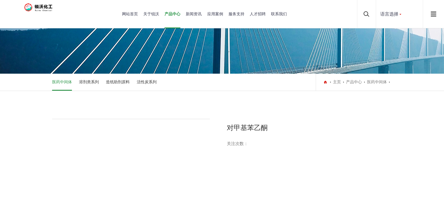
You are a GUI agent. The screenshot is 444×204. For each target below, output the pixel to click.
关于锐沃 (151, 14)
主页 (337, 82)
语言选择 (389, 14)
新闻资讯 (194, 14)
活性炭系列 (147, 82)
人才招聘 (258, 14)
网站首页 (130, 14)
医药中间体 (62, 82)
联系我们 (279, 14)
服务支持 (236, 14)
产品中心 (172, 14)
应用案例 (215, 14)
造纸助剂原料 (118, 82)
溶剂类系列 (89, 82)
